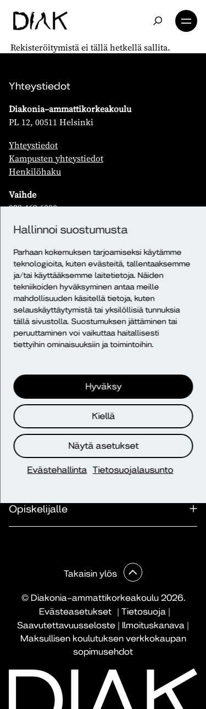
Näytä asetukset (104, 445)
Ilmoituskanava (153, 625)
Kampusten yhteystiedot (56, 158)
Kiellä (103, 416)
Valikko (186, 21)
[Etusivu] (40, 21)
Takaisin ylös (91, 573)
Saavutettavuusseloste (66, 625)
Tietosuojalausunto (133, 470)
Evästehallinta (57, 470)
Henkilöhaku (35, 171)
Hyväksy (104, 386)
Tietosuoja (143, 611)
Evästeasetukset (75, 611)
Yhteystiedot (33, 145)
